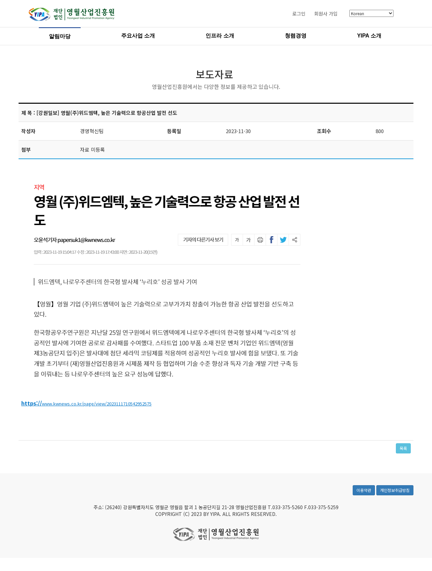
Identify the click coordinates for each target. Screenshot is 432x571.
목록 (403, 449)
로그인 (298, 14)
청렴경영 (295, 36)
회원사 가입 (326, 14)
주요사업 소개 (138, 36)
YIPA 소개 (369, 36)
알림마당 (60, 37)
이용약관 (363, 494)
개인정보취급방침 (395, 494)
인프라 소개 (220, 36)
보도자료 (215, 74)
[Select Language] (371, 14)
